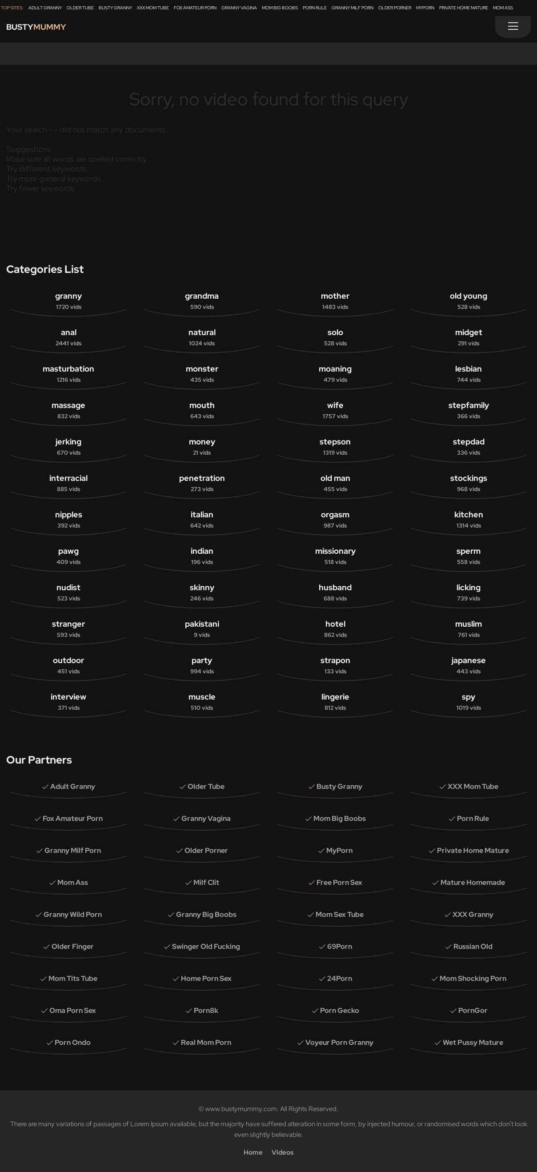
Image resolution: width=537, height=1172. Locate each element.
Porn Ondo (73, 1042)
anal (68, 338)
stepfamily (468, 410)
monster (201, 374)
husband (335, 593)
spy (468, 702)
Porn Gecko (339, 1010)
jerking (68, 447)
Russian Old (473, 946)
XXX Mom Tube (153, 8)
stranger (68, 629)
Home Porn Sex (206, 978)
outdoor (68, 666)
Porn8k (206, 1010)
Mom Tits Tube (72, 978)
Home (253, 1152)
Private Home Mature (463, 8)
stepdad (468, 447)
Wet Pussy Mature (473, 1042)
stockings (468, 483)
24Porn (339, 978)
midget (468, 338)
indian (201, 556)
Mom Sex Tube (340, 914)
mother (335, 301)
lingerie (335, 702)
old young (468, 301)
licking (468, 593)
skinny (201, 593)
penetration (201, 483)
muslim (468, 629)
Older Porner (394, 8)
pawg (68, 556)
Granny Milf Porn (352, 8)
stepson (335, 447)
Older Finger (73, 946)
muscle (201, 702)
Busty (42, 29)
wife (335, 410)
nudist (68, 593)
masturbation (68, 374)
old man (335, 483)
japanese (468, 666)
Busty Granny (115, 8)
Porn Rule (315, 8)
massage (68, 410)
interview (68, 702)
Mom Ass (503, 8)
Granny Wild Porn (73, 914)
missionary (335, 556)
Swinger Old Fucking (206, 946)
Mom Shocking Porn (473, 978)
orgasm (335, 520)
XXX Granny (473, 914)
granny (68, 301)
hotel (335, 629)
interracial (68, 483)
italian (201, 520)
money (201, 447)
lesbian (468, 374)
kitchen (468, 520)
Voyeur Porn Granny (339, 1042)
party (201, 666)
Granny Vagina (239, 8)
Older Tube (80, 8)
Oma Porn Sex (72, 1010)
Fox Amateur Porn (195, 8)
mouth (201, 410)
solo (335, 338)
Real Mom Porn (206, 1042)
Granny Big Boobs (206, 914)
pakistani (201, 629)
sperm (468, 556)
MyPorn (425, 8)
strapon (335, 666)
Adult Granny (45, 8)
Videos (282, 1152)
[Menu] (513, 27)
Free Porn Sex (339, 882)
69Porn (339, 946)
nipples (68, 520)
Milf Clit (206, 882)
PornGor (473, 1010)
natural (201, 338)
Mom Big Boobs (280, 8)
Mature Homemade (473, 882)
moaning (335, 374)
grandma (201, 301)
